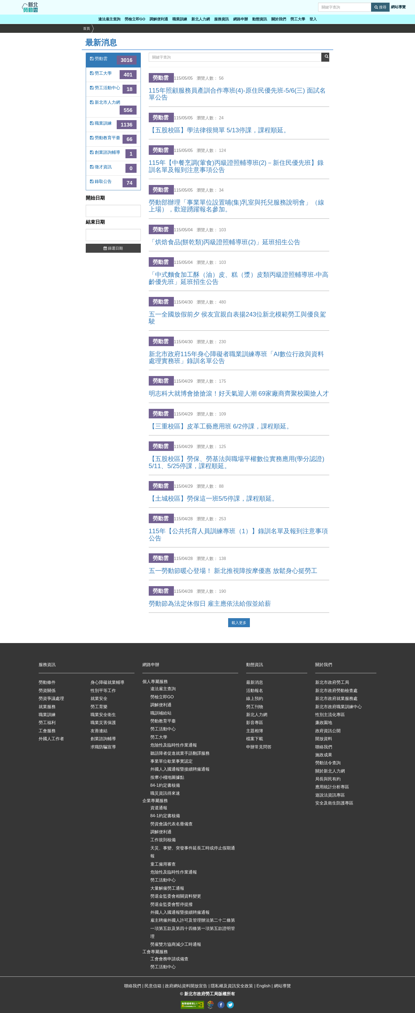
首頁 (86, 28)
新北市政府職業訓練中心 (338, 706)
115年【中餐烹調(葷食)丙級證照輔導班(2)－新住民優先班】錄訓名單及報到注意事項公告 (236, 166)
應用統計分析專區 (332, 787)
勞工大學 (297, 19)
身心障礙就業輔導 (107, 682)
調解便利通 (159, 19)
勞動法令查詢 (328, 763)
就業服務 (47, 706)
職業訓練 (179, 19)
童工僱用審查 (163, 864)
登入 (313, 19)
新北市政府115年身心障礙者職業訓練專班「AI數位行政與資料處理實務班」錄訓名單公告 (236, 357)
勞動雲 (113, 60)
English (264, 986)
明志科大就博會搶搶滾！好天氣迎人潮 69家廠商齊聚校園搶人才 (239, 393)
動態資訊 (259, 19)
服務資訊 (221, 19)
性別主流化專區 (330, 714)
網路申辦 (240, 19)
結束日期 (95, 222)
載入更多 (239, 623)
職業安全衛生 (103, 714)
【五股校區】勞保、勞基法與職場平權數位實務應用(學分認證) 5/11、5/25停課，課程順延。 (236, 462)
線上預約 (254, 698)
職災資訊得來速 (165, 793)
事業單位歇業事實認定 (171, 761)
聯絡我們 (323, 747)
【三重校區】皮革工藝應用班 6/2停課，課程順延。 (221, 426)
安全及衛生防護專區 (334, 803)
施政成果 (323, 755)
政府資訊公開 (328, 731)
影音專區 (254, 722)
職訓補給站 (161, 713)
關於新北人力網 (330, 771)
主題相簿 (254, 731)
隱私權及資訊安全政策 (232, 986)
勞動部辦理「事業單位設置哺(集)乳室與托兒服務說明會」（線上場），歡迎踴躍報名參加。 (236, 206)
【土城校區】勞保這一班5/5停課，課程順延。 (213, 498)
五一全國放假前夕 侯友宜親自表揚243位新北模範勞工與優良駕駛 (237, 318)
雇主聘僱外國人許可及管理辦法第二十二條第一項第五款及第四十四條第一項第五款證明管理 (192, 928)
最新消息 (254, 682)
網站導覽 (398, 7)
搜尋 (380, 7)
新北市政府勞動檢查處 (336, 690)
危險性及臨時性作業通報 (173, 745)
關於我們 (278, 19)
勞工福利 (47, 722)
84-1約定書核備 (165, 785)
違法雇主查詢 (109, 19)
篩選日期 (113, 248)
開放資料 (323, 738)
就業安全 (99, 698)
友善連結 (99, 731)
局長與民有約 (328, 779)
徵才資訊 (113, 168)
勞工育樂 (99, 706)
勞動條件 (47, 682)
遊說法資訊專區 (330, 795)
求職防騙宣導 (103, 747)
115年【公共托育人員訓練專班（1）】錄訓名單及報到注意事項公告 (238, 534)
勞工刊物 (254, 706)
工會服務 (47, 731)
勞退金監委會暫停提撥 (171, 904)
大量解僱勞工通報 (167, 888)
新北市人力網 (113, 107)
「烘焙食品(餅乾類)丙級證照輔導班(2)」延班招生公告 (224, 242)
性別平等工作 (103, 690)
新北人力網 (200, 19)
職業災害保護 (103, 722)
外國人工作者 (51, 738)
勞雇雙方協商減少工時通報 (175, 944)
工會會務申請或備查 (169, 959)
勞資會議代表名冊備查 (171, 824)
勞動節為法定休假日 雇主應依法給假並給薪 (210, 603)
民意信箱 (154, 986)
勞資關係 (47, 690)
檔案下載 (254, 738)
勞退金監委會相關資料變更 (175, 896)
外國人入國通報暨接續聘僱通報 (180, 769)
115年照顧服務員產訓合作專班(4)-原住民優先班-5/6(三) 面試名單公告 (237, 94)
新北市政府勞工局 (332, 682)
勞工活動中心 (113, 89)
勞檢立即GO (135, 19)
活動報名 (254, 690)
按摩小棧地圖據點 (167, 777)
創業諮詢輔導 (113, 153)
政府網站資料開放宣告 (186, 986)
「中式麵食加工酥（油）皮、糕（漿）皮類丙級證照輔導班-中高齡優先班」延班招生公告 (239, 278)
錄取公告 (113, 182)
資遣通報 (158, 808)
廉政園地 (323, 722)
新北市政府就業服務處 (336, 698)
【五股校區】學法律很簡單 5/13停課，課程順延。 (219, 130)
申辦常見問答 (259, 747)
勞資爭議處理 (51, 698)
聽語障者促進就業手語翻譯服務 (180, 753)
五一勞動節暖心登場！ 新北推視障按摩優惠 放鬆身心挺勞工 (233, 570)
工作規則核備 (163, 840)
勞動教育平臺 (113, 139)
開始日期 (95, 198)
